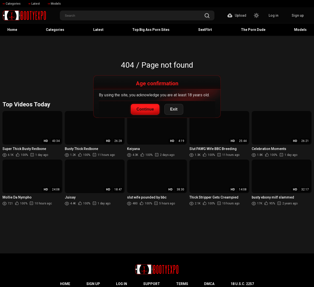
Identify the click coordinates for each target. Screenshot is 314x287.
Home (12, 30)
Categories (11, 3)
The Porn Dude (253, 30)
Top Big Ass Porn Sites (151, 30)
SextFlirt (205, 30)
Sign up (298, 15)
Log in (273, 15)
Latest (34, 3)
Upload (236, 15)
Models (54, 3)
